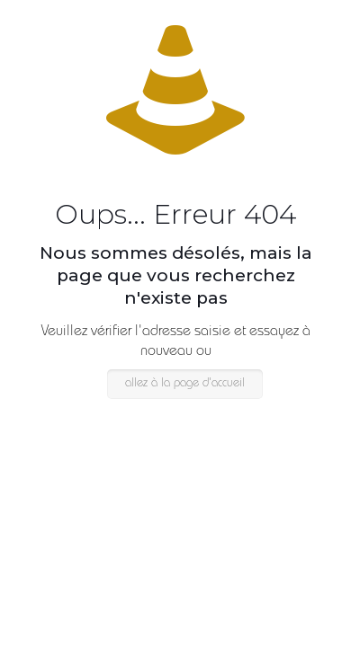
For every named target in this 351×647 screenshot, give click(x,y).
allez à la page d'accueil (185, 384)
